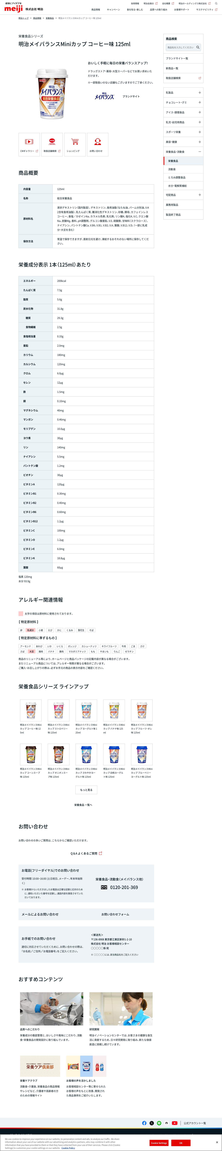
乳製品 (169, 92)
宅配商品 (171, 195)
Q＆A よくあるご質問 (86, 853)
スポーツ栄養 (173, 132)
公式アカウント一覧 (195, 1123)
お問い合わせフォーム (115, 914)
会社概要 (168, 3)
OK (180, 1142)
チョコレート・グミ (176, 102)
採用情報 (135, 3)
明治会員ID (151, 3)
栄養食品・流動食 (175, 151)
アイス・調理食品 (175, 112)
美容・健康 (171, 142)
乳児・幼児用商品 (175, 122)
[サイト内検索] (215, 3)
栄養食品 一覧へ (83, 805)
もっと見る (86, 790)
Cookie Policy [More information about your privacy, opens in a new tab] (68, 1147)
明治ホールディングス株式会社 (195, 3)
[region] (111, 1142)
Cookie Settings (159, 1142)
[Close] (217, 1142)
